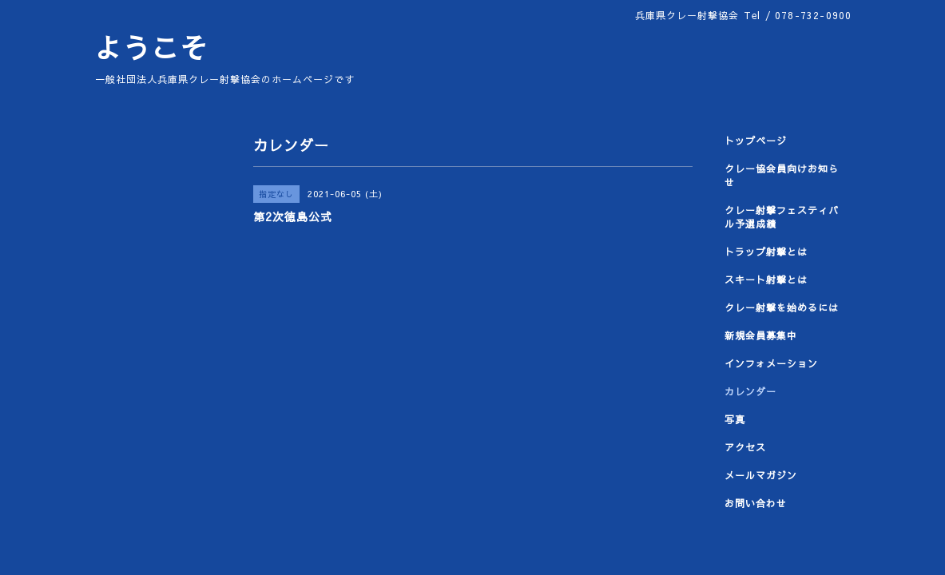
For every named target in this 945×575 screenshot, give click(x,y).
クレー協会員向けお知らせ (782, 175)
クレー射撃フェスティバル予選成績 (782, 217)
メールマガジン (761, 475)
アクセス (745, 447)
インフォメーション (771, 363)
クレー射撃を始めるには (782, 307)
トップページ (756, 140)
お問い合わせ (756, 503)
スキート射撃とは (766, 279)
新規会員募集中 (761, 335)
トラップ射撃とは (766, 251)
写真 (735, 419)
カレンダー (750, 391)
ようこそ (150, 47)
